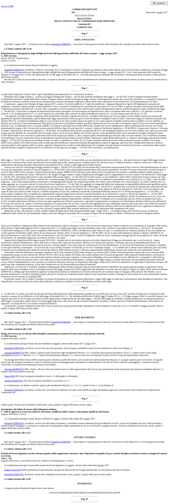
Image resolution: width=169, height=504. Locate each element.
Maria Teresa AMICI (28, 360)
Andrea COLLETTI (12, 470)
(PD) (26, 353)
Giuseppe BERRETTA (14, 353)
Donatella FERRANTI (61, 44)
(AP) (25, 381)
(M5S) (25, 470)
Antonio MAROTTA (13, 381)
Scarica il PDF (7, 6)
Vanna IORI (9, 376)
